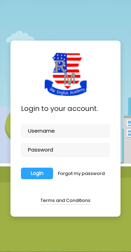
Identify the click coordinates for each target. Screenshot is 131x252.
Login (37, 173)
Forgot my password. (82, 173)
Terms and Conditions (65, 200)
